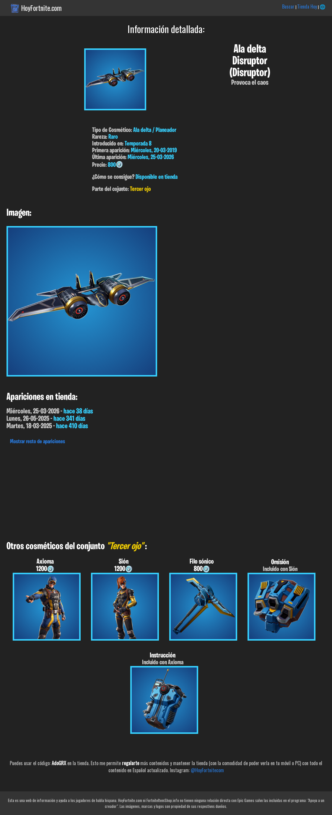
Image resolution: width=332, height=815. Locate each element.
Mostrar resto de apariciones (37, 442)
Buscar (288, 6)
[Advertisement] (166, 491)
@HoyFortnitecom (207, 770)
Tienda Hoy (307, 6)
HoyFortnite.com (41, 8)
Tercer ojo (140, 189)
